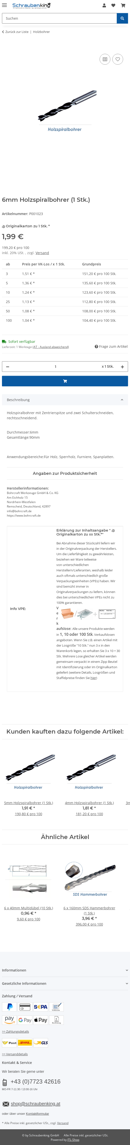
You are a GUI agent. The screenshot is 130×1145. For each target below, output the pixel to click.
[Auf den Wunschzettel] (117, 59)
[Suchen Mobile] (59, 18)
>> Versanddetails (15, 1054)
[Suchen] (122, 18)
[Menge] (55, 367)
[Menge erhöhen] (122, 367)
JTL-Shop (73, 1140)
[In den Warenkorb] (6, 47)
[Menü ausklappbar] (4, 3)
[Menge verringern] (7, 367)
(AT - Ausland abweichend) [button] (51, 347)
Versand (42, 252)
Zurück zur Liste (16, 31)
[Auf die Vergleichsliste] (105, 59)
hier (93, 678)
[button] (104, 5)
